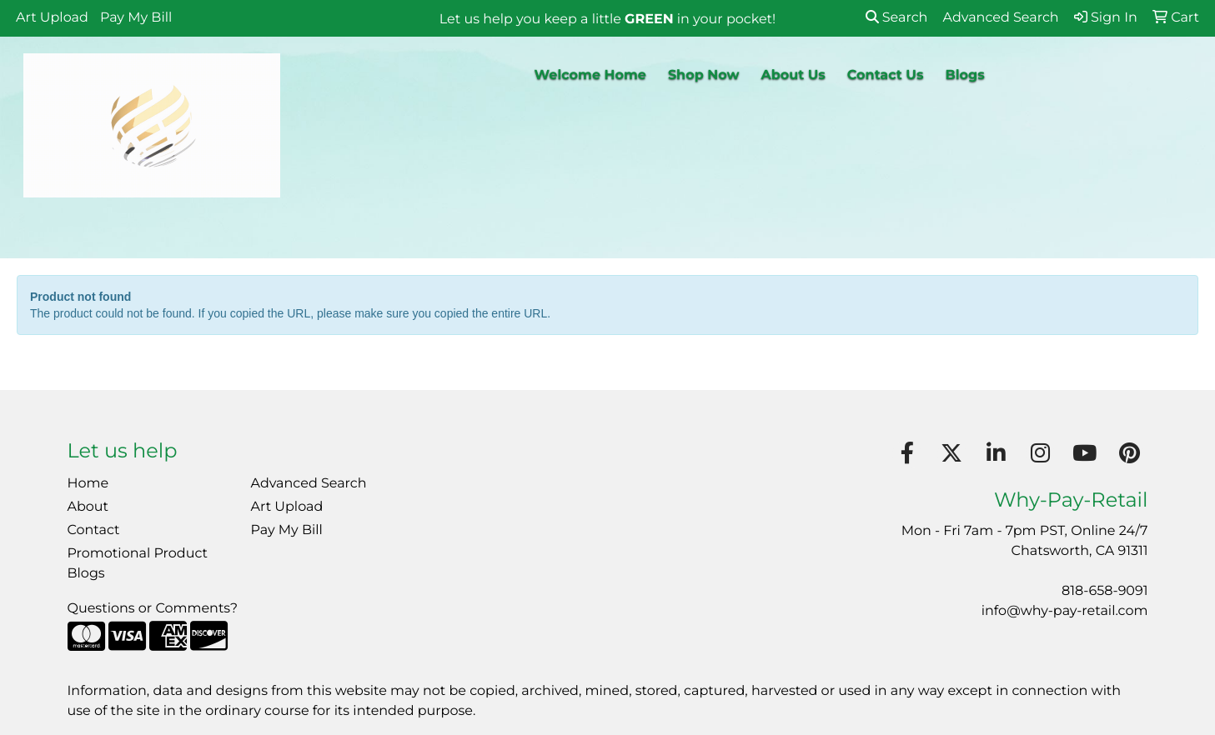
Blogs (964, 75)
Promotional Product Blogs (138, 564)
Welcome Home (590, 75)
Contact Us (885, 75)
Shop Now (704, 75)
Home (88, 484)
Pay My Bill (136, 18)
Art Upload (52, 18)
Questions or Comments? (153, 609)
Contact (94, 530)
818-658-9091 (1104, 591)
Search (897, 18)
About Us (793, 75)
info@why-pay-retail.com (1065, 611)
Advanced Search (309, 484)
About (88, 507)
